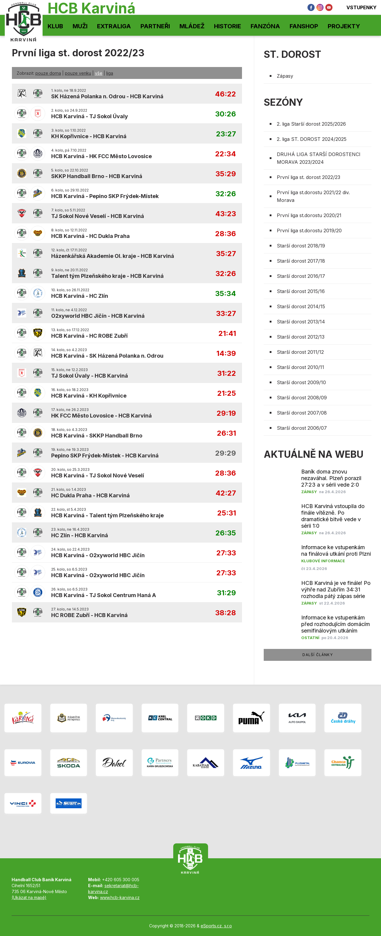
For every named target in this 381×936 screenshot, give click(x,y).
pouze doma (48, 73)
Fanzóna (265, 26)
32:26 (226, 194)
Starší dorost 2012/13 (300, 337)
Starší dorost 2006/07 (302, 428)
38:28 (225, 613)
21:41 (227, 334)
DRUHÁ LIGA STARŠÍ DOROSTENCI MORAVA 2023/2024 (318, 158)
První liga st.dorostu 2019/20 (309, 230)
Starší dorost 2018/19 (301, 246)
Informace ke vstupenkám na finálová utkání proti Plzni (336, 550)
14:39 (226, 354)
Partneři (155, 26)
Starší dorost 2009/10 (301, 382)
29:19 (226, 413)
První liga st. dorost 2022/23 (308, 177)
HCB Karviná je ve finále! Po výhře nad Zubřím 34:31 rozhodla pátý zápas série (336, 589)
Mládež (191, 26)
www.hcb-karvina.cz (120, 897)
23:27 (226, 134)
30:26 (225, 114)
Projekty (344, 26)
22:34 (225, 154)
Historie (227, 26)
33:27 (226, 314)
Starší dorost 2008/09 (302, 398)
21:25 (226, 394)
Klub (55, 26)
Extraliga (114, 26)
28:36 (225, 234)
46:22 (225, 94)
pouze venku (78, 73)
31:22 (226, 374)
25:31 (226, 513)
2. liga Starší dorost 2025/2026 (311, 124)
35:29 (226, 174)
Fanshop (304, 26)
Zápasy (285, 76)
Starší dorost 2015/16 (301, 291)
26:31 (226, 433)
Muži (80, 26)
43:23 (225, 214)
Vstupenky (357, 7)
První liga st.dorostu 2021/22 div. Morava (313, 196)
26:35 (226, 533)
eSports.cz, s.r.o (216, 925)
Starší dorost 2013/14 (301, 322)
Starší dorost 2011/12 (300, 352)
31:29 (226, 593)
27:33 (226, 553)
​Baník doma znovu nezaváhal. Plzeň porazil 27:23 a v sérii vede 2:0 (331, 478)
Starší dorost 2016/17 (301, 276)
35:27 (226, 254)
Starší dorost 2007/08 (302, 413)
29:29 (225, 453)
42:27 (226, 493)
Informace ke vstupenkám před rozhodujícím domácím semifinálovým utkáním (335, 624)
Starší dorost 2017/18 (301, 261)
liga (109, 73)
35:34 (225, 294)
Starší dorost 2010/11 (300, 367)
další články (317, 654)
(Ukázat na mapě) (29, 897)
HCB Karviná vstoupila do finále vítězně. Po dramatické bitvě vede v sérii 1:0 (333, 516)
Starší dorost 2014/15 (301, 306)
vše (98, 73)
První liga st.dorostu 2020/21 (309, 215)
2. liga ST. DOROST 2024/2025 (311, 139)
